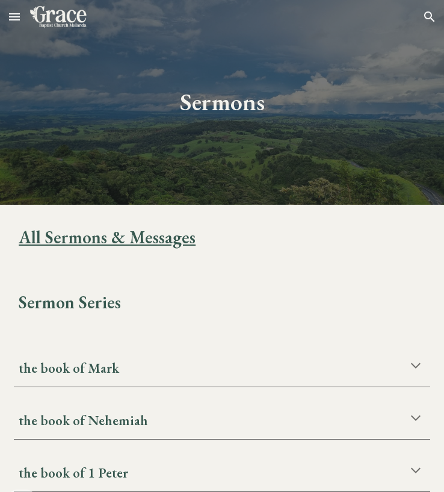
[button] (14, 16)
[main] (222, 102)
